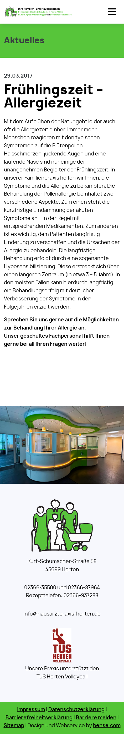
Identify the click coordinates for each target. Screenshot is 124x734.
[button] (112, 11)
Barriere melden (96, 717)
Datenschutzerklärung (76, 709)
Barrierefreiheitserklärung (39, 717)
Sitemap (14, 725)
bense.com (107, 725)
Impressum (31, 709)
